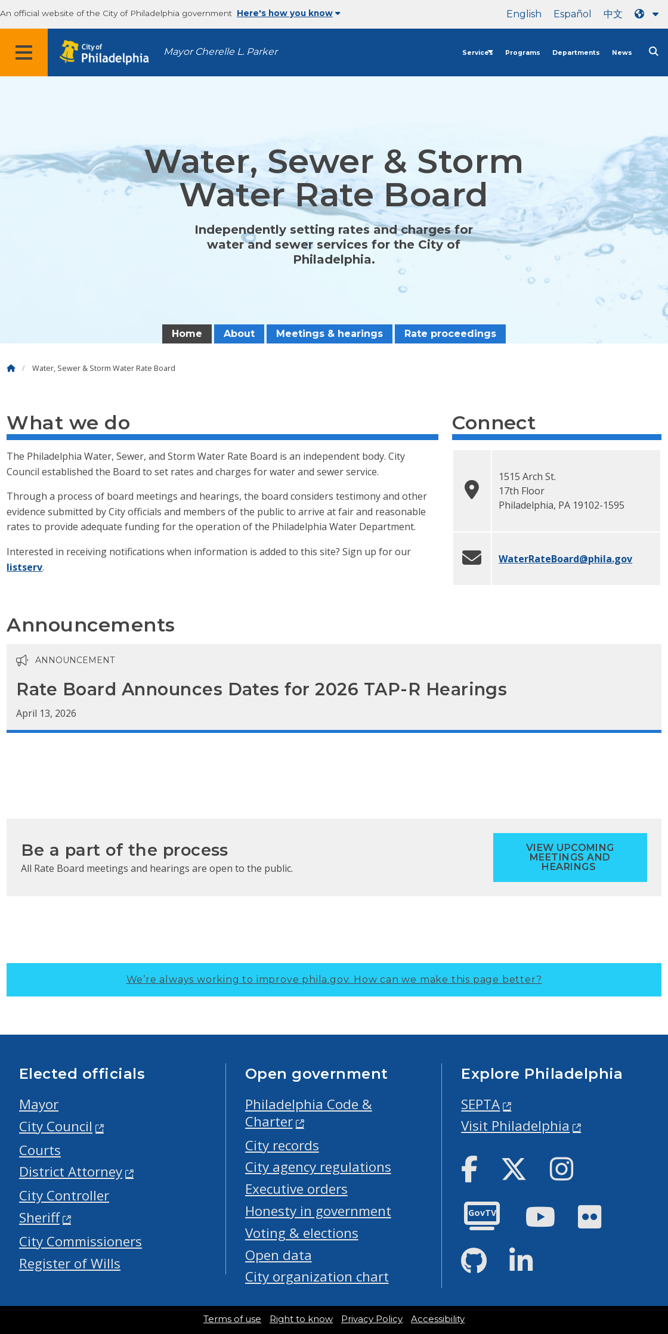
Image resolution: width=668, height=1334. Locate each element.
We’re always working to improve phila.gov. (334, 979)
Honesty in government (318, 1211)
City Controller (64, 1195)
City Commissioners (80, 1241)
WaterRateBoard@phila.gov (565, 558)
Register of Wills (69, 1263)
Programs (522, 53)
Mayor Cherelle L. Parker (220, 51)
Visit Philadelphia (515, 1125)
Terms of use (232, 1319)
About (239, 333)
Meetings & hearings (329, 333)
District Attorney (70, 1171)
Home (187, 333)
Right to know (301, 1319)
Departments (576, 53)
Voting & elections (301, 1233)
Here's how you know (289, 13)
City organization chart (317, 1276)
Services (477, 53)
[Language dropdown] (649, 14)
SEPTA (480, 1104)
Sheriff (39, 1217)
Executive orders (296, 1189)
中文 (613, 14)
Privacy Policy (372, 1319)
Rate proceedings (450, 333)
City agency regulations (318, 1166)
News (622, 53)
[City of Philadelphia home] (110, 53)
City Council (55, 1126)
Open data (278, 1255)
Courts (40, 1150)
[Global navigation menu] (24, 52)
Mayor (38, 1104)
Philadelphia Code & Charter (308, 1113)
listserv (24, 567)
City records (282, 1145)
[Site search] (653, 51)
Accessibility (438, 1319)
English (524, 14)
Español (572, 14)
